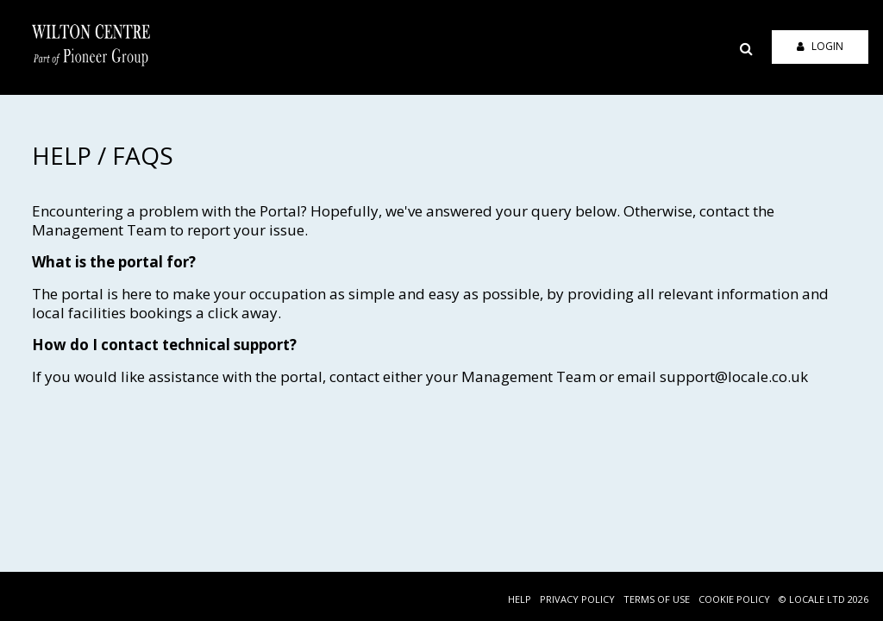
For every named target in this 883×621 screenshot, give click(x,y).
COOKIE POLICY (734, 599)
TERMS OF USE (656, 599)
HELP (519, 599)
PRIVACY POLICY (577, 599)
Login (820, 46)
